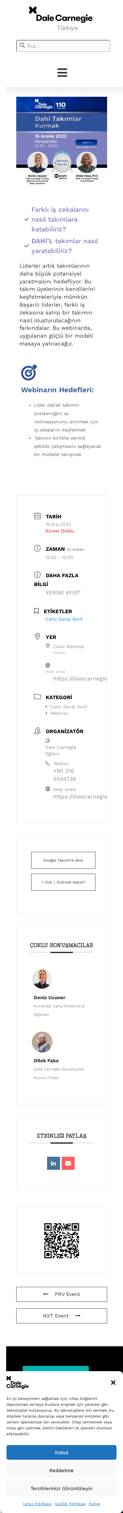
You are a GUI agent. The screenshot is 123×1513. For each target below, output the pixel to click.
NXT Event (61, 1316)
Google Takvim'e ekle (63, 860)
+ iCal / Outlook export (63, 882)
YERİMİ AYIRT (62, 592)
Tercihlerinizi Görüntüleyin (61, 1488)
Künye (94, 1504)
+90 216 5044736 (64, 774)
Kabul (61, 1452)
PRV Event (61, 1294)
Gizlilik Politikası (70, 1504)
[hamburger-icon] (62, 73)
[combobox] (63, 46)
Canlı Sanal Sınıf (66, 706)
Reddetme (61, 1470)
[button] (113, 1382)
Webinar (56, 713)
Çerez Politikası (37, 1504)
